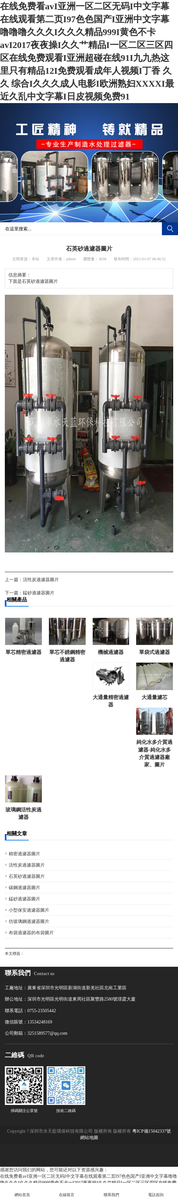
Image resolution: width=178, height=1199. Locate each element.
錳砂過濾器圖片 (38, 592)
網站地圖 (89, 1137)
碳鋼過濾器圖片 (24, 887)
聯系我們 (111, 1191)
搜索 (170, 228)
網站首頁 (22, 1191)
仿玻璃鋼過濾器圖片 (29, 921)
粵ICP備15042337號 (151, 1131)
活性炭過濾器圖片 (41, 579)
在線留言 (66, 1191)
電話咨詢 (156, 1191)
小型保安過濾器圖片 (29, 910)
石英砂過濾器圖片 (27, 876)
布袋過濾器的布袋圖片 (31, 932)
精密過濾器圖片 (24, 853)
